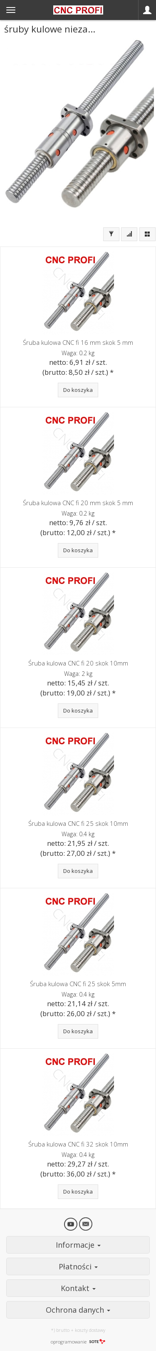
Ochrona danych (78, 1310)
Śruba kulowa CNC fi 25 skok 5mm (78, 984)
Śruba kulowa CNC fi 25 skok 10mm (78, 823)
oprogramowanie (78, 1342)
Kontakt (78, 1288)
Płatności (78, 1266)
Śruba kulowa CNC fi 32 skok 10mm (78, 1144)
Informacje (78, 1245)
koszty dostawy (90, 1330)
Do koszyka (78, 390)
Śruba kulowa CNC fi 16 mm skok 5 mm (78, 342)
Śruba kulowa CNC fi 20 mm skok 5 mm (78, 503)
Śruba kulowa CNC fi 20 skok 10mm (78, 663)
